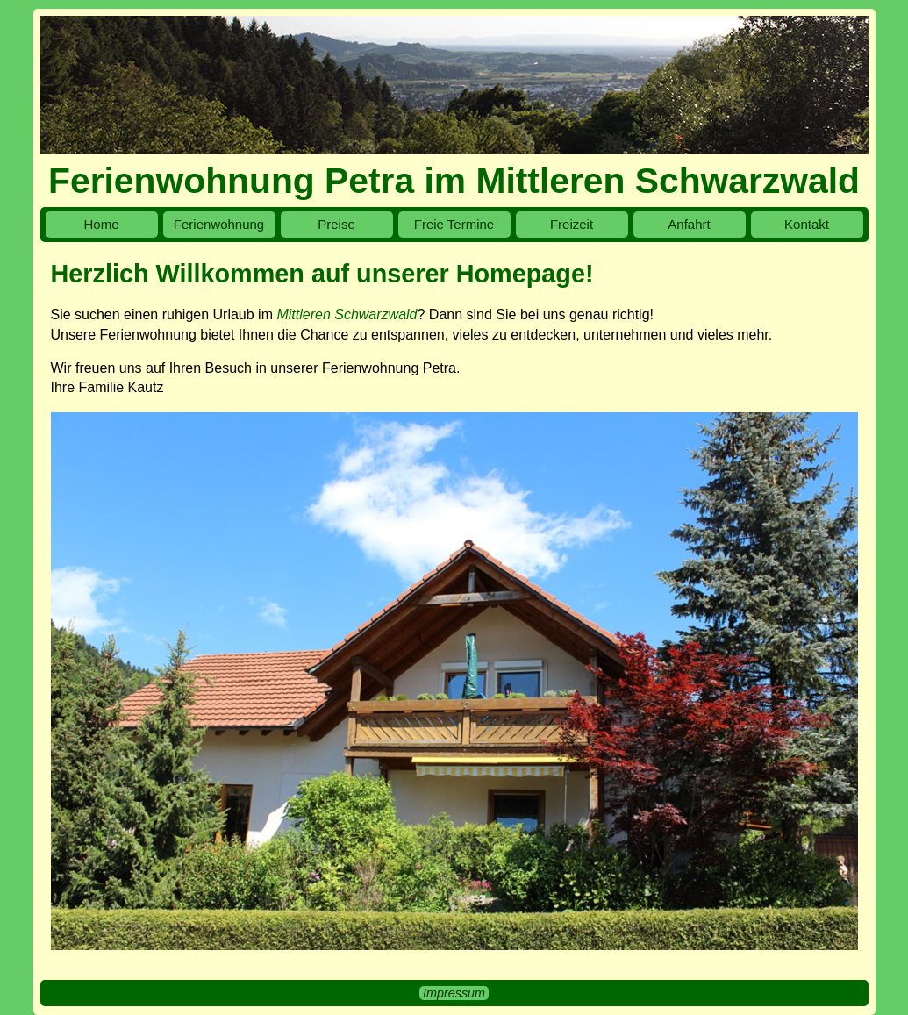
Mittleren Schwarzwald (346, 314)
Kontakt (806, 224)
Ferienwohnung (219, 224)
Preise (336, 224)
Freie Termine (454, 224)
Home (100, 224)
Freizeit (571, 224)
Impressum (454, 993)
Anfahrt (689, 224)
